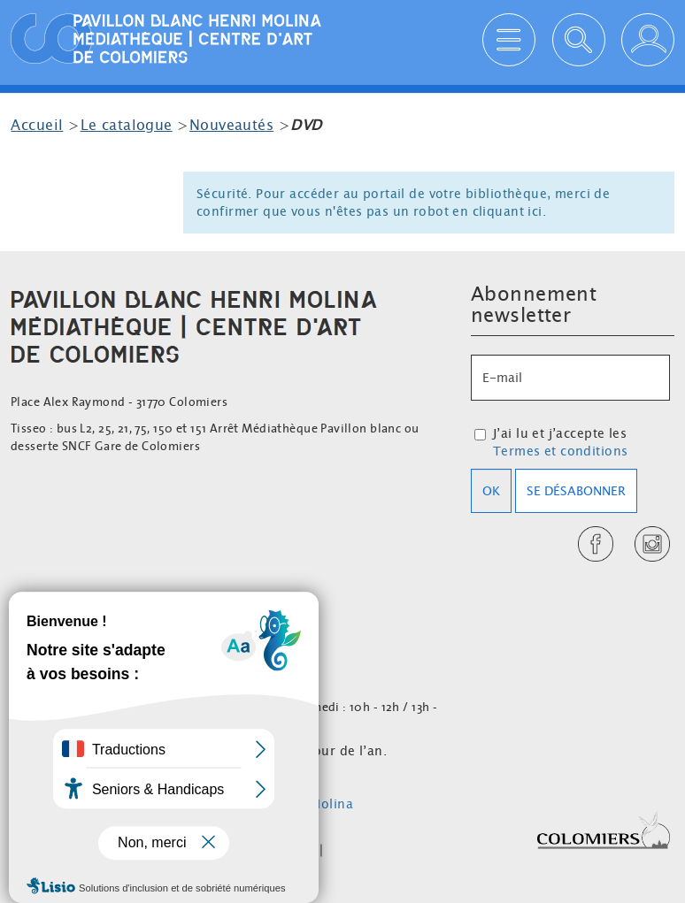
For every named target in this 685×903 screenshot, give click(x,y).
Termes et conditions (560, 451)
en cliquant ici (497, 211)
